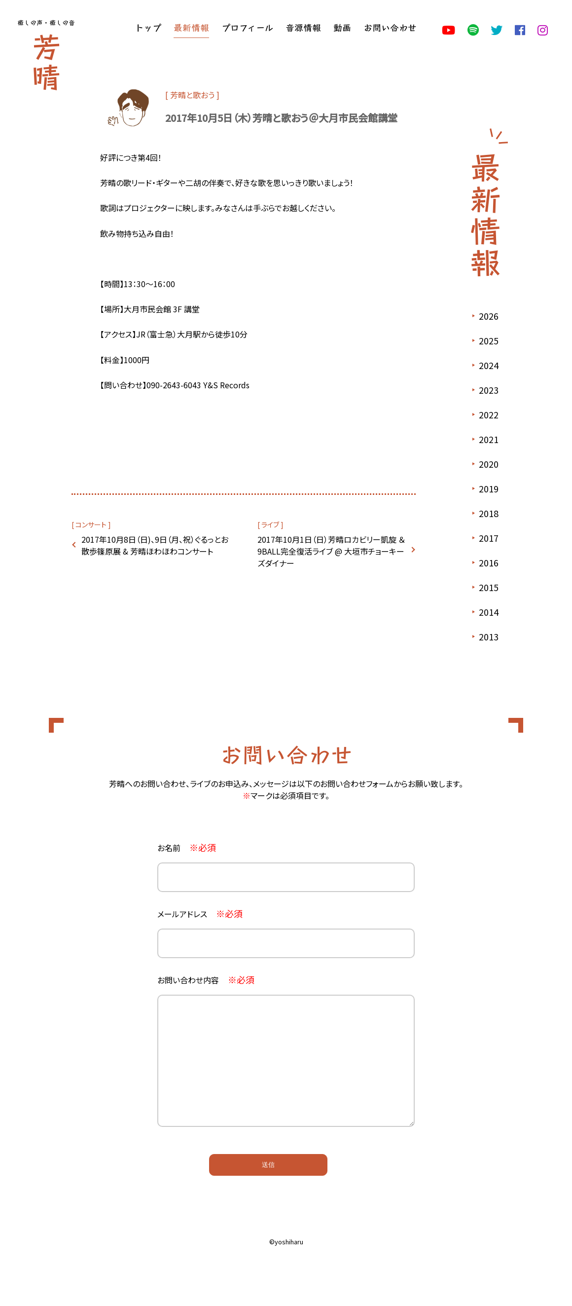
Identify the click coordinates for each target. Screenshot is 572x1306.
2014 (489, 611)
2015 (489, 587)
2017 (489, 537)
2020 (489, 463)
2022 (489, 414)
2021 (489, 439)
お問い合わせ (390, 27)
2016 (489, 562)
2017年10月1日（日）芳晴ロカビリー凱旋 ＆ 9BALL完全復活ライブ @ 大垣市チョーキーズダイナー (331, 551)
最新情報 (191, 27)
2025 (489, 340)
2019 (489, 488)
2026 (489, 315)
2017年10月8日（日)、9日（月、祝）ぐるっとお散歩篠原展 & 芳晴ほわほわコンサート (154, 545)
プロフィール (247, 27)
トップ (148, 27)
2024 (489, 365)
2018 (489, 513)
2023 (489, 389)
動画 (342, 27)
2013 (489, 636)
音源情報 (303, 27)
